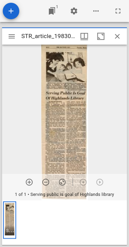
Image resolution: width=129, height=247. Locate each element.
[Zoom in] (29, 182)
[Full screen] (118, 11)
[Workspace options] (96, 11)
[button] (9, 220)
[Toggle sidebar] (11, 36)
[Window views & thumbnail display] (84, 36)
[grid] (64, 222)
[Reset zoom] (62, 182)
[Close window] (117, 36)
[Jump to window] (52, 11)
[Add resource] (11, 11)
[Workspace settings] (74, 11)
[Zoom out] (45, 182)
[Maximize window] (101, 36)
